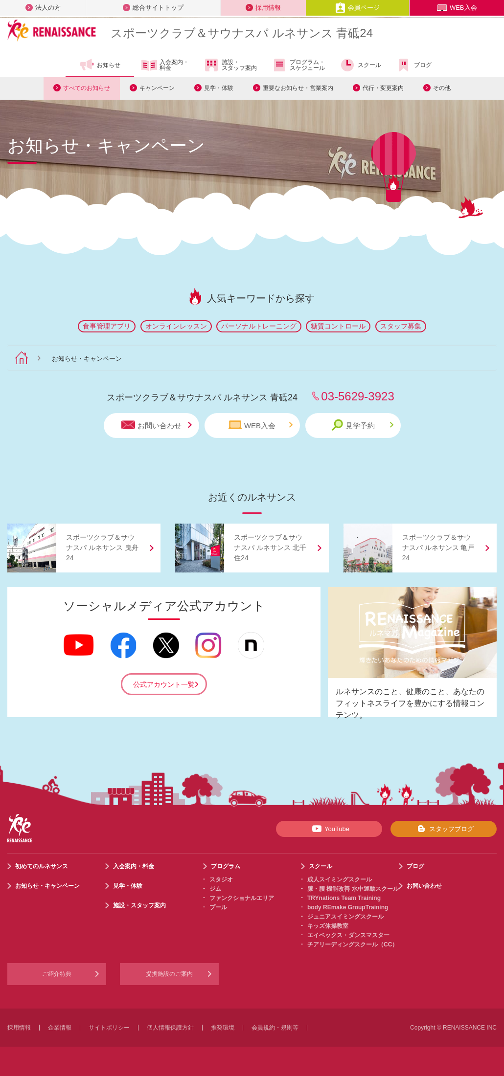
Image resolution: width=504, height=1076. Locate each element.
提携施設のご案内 (169, 973)
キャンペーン (157, 88)
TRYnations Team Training (344, 898)
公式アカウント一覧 (164, 684)
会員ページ (357, 7)
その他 (442, 88)
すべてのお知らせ (86, 88)
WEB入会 (457, 7)
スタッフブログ (443, 828)
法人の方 (43, 7)
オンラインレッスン (176, 326)
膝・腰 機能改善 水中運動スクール (353, 888)
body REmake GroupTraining (347, 907)
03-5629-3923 (357, 396)
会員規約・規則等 (275, 1027)
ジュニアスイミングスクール (345, 916)
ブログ (414, 65)
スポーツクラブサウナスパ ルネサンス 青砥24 (242, 33)
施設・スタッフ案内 (230, 65)
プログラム (225, 866)
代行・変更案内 (383, 88)
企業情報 (59, 1027)
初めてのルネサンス (41, 866)
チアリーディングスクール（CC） (352, 944)
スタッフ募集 (400, 326)
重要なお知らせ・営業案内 (298, 88)
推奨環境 (222, 1027)
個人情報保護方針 (170, 1027)
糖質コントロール (338, 326)
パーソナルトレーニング (259, 326)
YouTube (329, 828)
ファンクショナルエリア (241, 898)
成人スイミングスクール (339, 879)
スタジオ (221, 879)
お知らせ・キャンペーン (47, 885)
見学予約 (362, 425)
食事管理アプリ (107, 326)
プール (218, 907)
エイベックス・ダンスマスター (348, 935)
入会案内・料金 (165, 65)
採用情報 (263, 7)
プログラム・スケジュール (298, 65)
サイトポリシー (109, 1027)
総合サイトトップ (153, 7)
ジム (215, 888)
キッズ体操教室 (327, 925)
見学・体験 (218, 88)
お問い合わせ (156, 425)
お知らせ (99, 65)
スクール (360, 65)
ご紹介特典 (56, 973)
